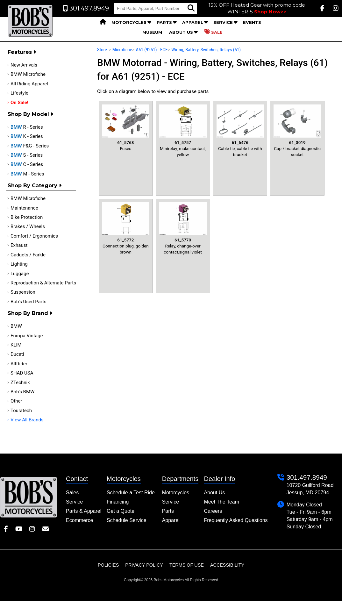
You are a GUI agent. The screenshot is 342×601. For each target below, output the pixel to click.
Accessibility (227, 565)
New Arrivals (24, 65)
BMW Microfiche (28, 74)
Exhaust (19, 245)
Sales (72, 492)
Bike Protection (27, 217)
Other (16, 401)
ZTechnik (20, 382)
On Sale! (19, 102)
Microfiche (122, 50)
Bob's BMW (22, 392)
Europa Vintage (27, 336)
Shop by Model (30, 114)
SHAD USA (22, 373)
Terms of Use (186, 565)
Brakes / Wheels (28, 226)
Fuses (125, 127)
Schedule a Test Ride (131, 492)
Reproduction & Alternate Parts (43, 283)
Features (22, 52)
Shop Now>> (270, 12)
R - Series (27, 127)
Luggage (20, 273)
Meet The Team (221, 501)
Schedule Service (126, 520)
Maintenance (24, 208)
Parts (164, 22)
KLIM (16, 345)
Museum (152, 32)
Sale (213, 32)
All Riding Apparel (29, 84)
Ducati (17, 354)
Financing (118, 501)
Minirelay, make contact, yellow (183, 130)
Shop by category (34, 185)
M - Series (27, 174)
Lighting (19, 264)
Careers (213, 511)
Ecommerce (79, 520)
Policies (108, 565)
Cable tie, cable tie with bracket (240, 130)
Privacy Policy (144, 565)
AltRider (19, 364)
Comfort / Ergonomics (34, 236)
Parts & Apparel (83, 511)
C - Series (27, 164)
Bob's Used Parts (28, 301)
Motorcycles (128, 22)
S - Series (27, 155)
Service (223, 22)
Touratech (21, 410)
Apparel (192, 22)
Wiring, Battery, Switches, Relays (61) (206, 50)
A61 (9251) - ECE (151, 50)
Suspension (23, 292)
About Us (181, 32)
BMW (16, 326)
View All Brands (27, 420)
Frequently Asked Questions (235, 520)
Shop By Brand (30, 313)
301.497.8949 (307, 477)
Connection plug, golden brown (125, 228)
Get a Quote (120, 511)
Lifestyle (19, 93)
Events (252, 22)
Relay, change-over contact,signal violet (183, 228)
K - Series (27, 136)
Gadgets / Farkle (28, 255)
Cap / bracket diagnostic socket (297, 130)
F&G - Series (30, 146)
